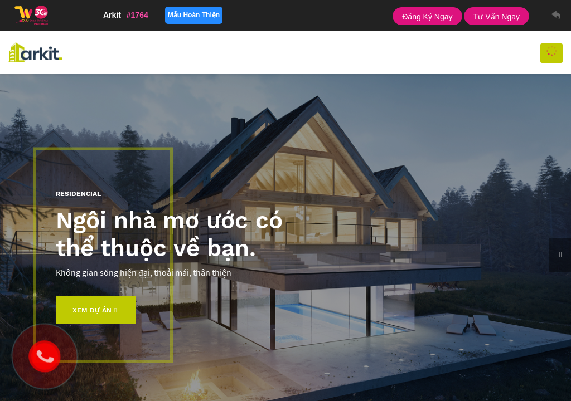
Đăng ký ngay (427, 16)
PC (258, 15)
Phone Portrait (348, 15)
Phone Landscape (328, 15)
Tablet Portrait (307, 15)
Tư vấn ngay (496, 16)
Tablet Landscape (284, 15)
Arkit (125, 15)
